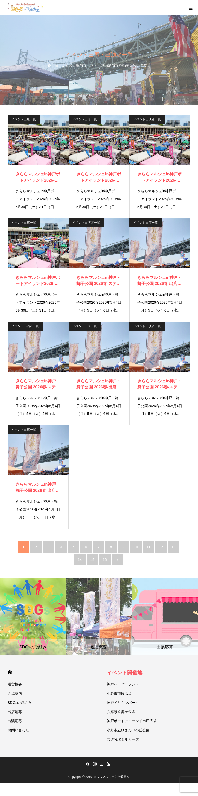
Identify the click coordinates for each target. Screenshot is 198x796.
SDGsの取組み (19, 702)
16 (105, 559)
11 (149, 547)
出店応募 (15, 712)
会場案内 (15, 693)
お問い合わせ (18, 730)
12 (161, 547)
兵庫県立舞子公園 (121, 712)
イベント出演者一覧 (147, 119)
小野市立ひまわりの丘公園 (128, 730)
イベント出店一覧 (23, 119)
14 (80, 559)
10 (136, 547)
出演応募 (15, 721)
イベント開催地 (124, 672)
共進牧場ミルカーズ (123, 739)
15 (92, 559)
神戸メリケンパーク (123, 702)
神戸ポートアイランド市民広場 (132, 721)
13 (173, 547)
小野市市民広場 (119, 693)
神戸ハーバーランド (123, 684)
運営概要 (15, 684)
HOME (10, 672)
